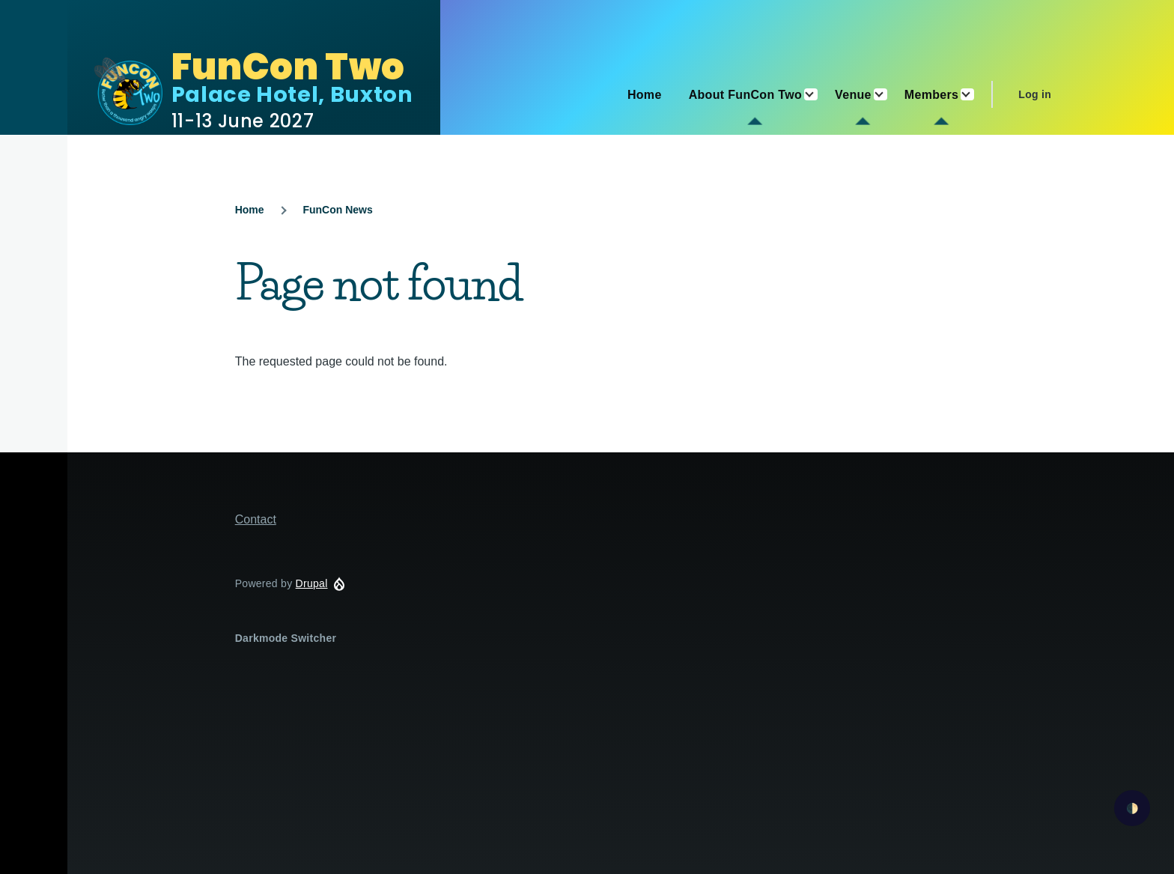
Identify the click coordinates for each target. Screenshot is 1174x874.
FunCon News (337, 210)
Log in (1034, 94)
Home (249, 210)
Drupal (312, 583)
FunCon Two (288, 67)
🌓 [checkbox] (1132, 808)
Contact (255, 519)
